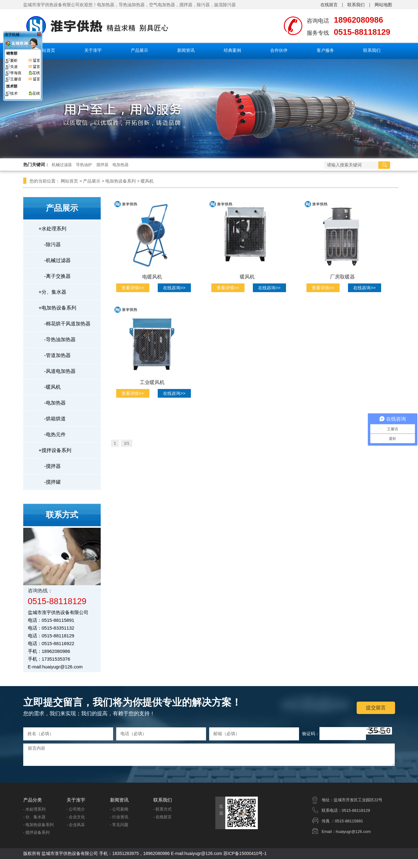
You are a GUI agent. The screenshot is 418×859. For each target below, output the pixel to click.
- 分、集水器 (34, 817)
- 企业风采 (76, 824)
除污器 (203, 4)
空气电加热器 (162, 4)
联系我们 (356, 4)
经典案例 (232, 50)
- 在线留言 (162, 817)
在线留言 (329, 4)
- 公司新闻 (119, 809)
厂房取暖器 (342, 276)
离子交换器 (55, 276)
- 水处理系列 (34, 809)
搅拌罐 (50, 482)
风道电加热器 (57, 371)
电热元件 (52, 434)
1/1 (126, 443)
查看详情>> (132, 287)
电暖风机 (152, 276)
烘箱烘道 (52, 418)
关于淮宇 (93, 50)
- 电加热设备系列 (38, 824)
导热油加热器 (132, 4)
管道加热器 (55, 355)
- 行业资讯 (119, 817)
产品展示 (139, 50)
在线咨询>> (174, 287)
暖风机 (147, 181)
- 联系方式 (162, 809)
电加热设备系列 (120, 181)
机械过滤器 (62, 164)
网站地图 (383, 4)
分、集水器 (52, 292)
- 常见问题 (119, 824)
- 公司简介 (76, 809)
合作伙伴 (279, 50)
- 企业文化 (76, 817)
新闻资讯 (186, 50)
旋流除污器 (225, 4)
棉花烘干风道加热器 (64, 323)
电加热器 (120, 164)
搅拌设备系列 (55, 450)
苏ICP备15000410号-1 (245, 853)
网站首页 (46, 50)
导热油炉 (84, 164)
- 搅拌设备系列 (36, 832)
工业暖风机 (152, 382)
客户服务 (325, 50)
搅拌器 (185, 4)
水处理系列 (52, 228)
